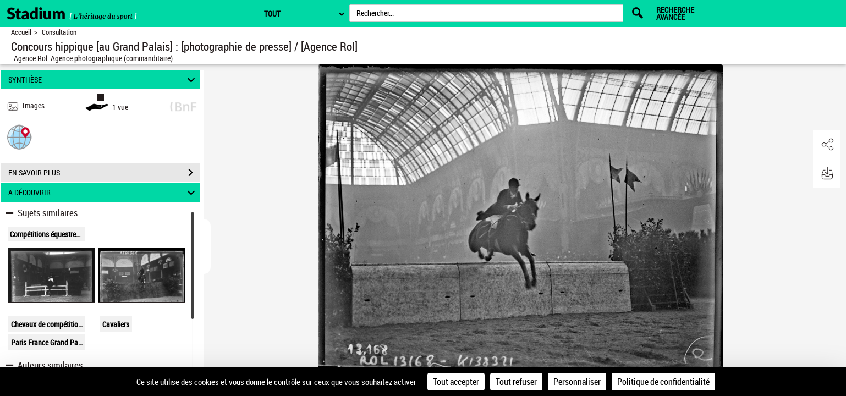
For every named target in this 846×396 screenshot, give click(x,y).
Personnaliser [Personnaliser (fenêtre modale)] (577, 382)
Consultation (59, 32)
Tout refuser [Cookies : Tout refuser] (516, 382)
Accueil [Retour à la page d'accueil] (21, 32)
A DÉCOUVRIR (103, 192)
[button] (19, 136)
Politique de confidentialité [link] (663, 382)
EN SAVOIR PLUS (104, 172)
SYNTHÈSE (103, 79)
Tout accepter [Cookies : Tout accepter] (456, 382)
